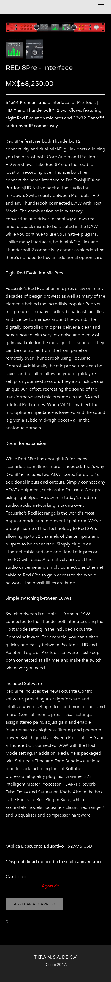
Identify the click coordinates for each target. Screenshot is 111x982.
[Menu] (101, 7)
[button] (34, 904)
